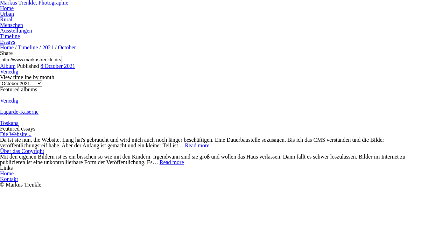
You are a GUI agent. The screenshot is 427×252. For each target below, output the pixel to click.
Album (7, 66)
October (67, 47)
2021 (48, 47)
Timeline (10, 36)
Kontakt (9, 179)
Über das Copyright (22, 151)
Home (7, 8)
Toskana (9, 123)
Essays (7, 42)
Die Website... (15, 134)
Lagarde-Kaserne (19, 112)
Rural (6, 19)
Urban (7, 14)
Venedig (9, 72)
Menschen (11, 25)
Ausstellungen (16, 31)
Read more (197, 145)
